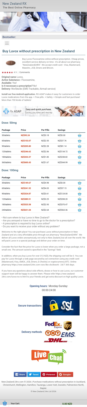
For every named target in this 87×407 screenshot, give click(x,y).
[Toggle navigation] (7, 43)
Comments (24, 72)
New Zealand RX (14, 4)
